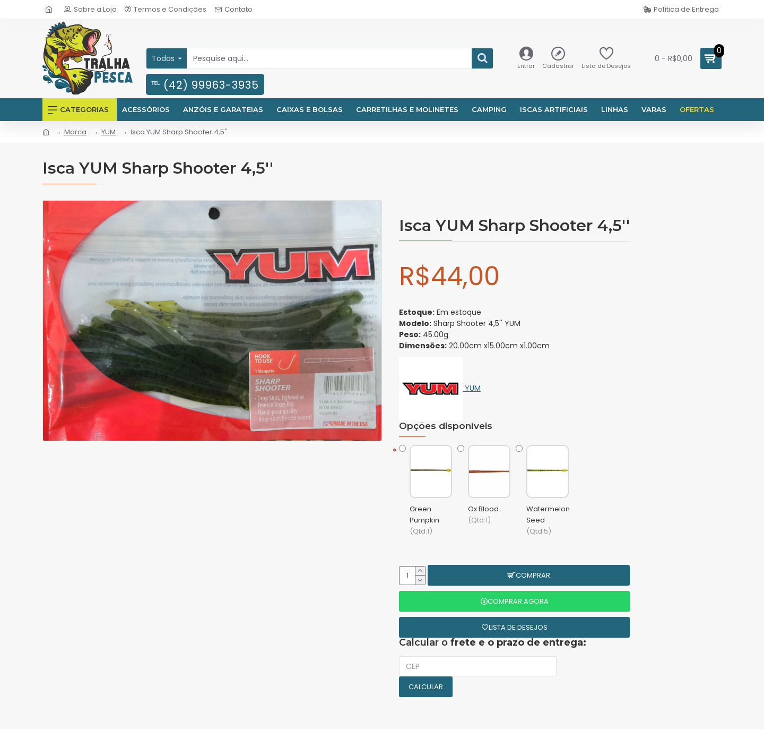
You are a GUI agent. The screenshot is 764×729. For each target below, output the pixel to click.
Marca (75, 132)
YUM (108, 132)
